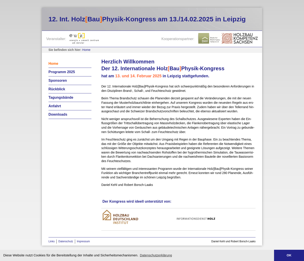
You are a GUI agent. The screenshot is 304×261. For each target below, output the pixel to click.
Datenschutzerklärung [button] (156, 255)
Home (86, 50)
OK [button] (289, 255)
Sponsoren (57, 80)
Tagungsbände (60, 97)
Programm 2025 (61, 72)
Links (51, 241)
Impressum (83, 241)
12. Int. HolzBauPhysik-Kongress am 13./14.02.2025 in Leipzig (147, 19)
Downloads (57, 114)
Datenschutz (65, 241)
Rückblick (56, 89)
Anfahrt (54, 106)
